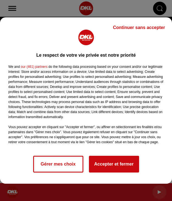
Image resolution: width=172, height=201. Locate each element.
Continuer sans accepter (139, 27)
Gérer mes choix (58, 164)
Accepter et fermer (114, 164)
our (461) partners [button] (34, 67)
